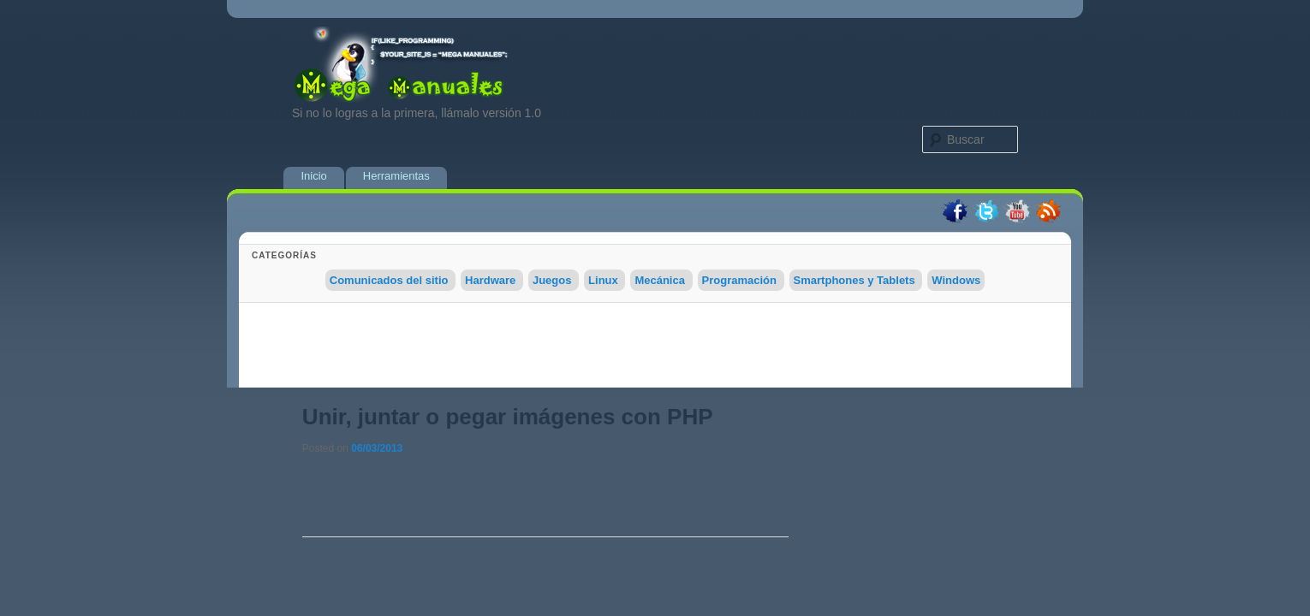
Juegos (552, 280)
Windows (956, 280)
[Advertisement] (655, 349)
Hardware (490, 280)
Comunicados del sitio (389, 280)
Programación (739, 280)
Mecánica (659, 280)
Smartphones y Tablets (854, 280)
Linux (603, 280)
